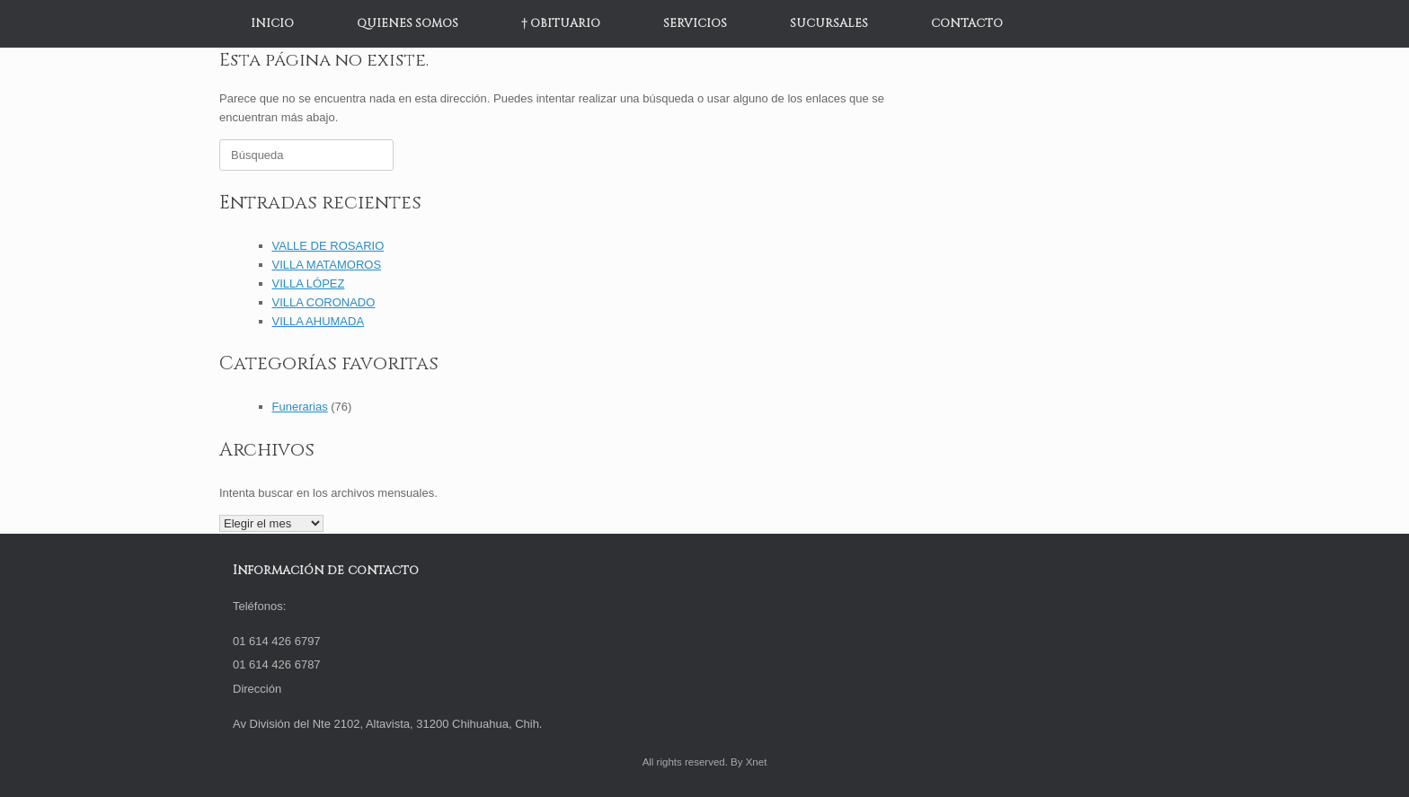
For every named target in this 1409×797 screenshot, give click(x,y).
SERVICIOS (695, 23)
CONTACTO (967, 23)
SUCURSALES (829, 23)
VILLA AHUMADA (318, 321)
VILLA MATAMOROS (327, 264)
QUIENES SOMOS (407, 23)
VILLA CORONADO (324, 302)
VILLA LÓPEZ (308, 283)
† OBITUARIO (560, 23)
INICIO (272, 23)
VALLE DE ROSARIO (328, 245)
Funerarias (300, 406)
